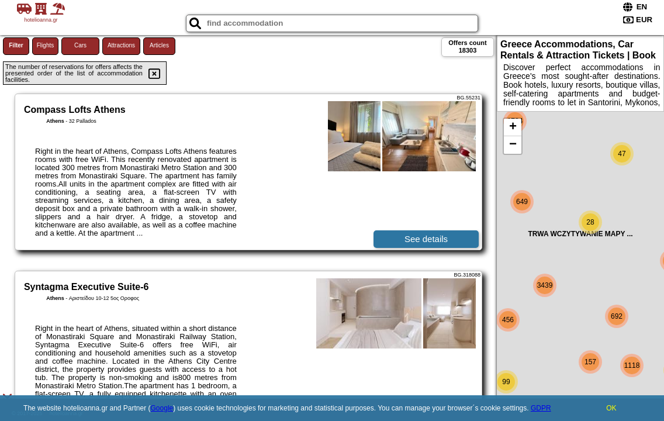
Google (162, 408)
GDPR (541, 408)
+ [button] (513, 127)
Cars (80, 45)
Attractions (121, 45)
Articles (159, 45)
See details (426, 239)
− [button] (513, 145)
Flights (45, 45)
